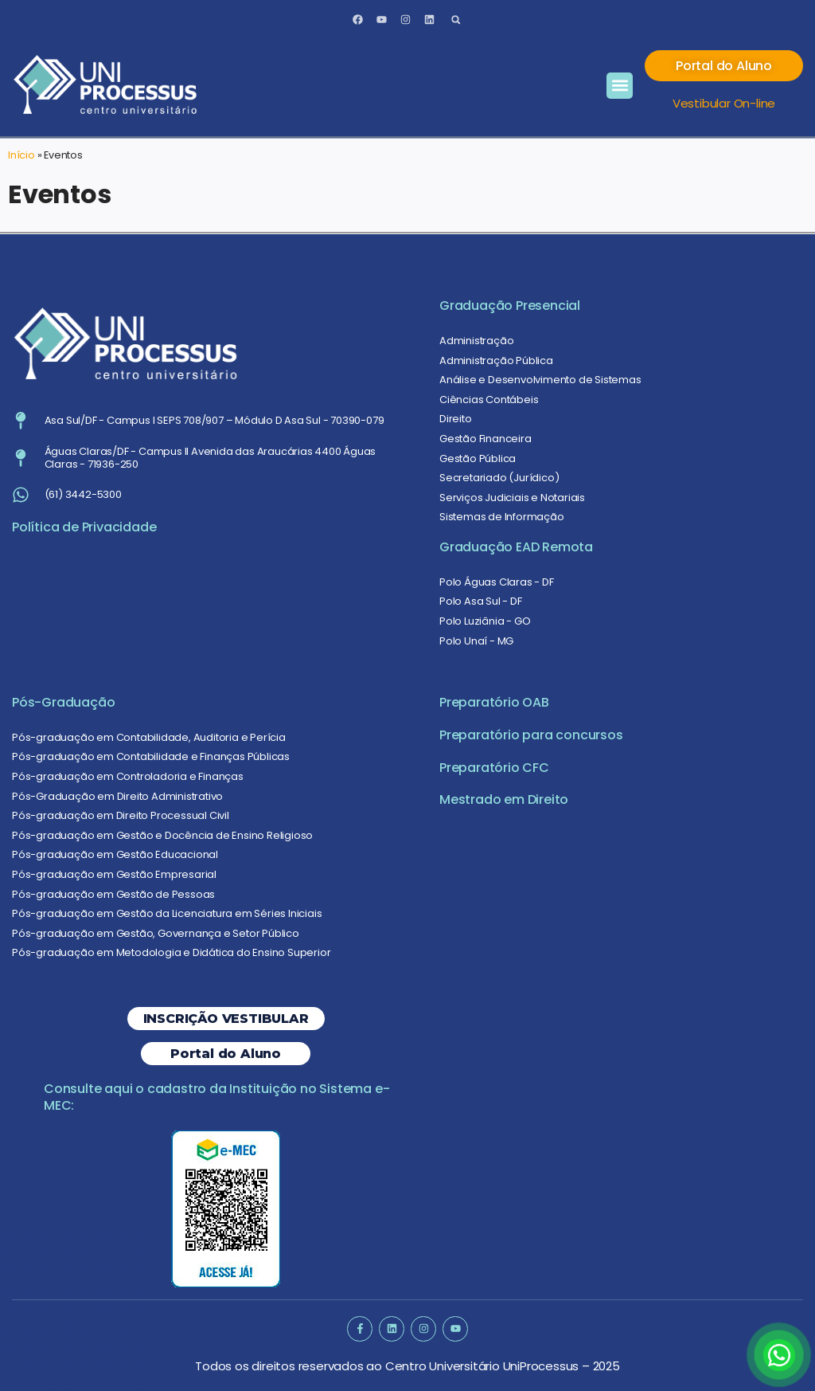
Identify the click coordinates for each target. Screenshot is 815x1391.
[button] (455, 19)
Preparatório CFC (494, 767)
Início (21, 155)
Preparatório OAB (494, 702)
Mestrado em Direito (503, 799)
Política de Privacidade (84, 527)
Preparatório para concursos (531, 735)
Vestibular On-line (724, 103)
